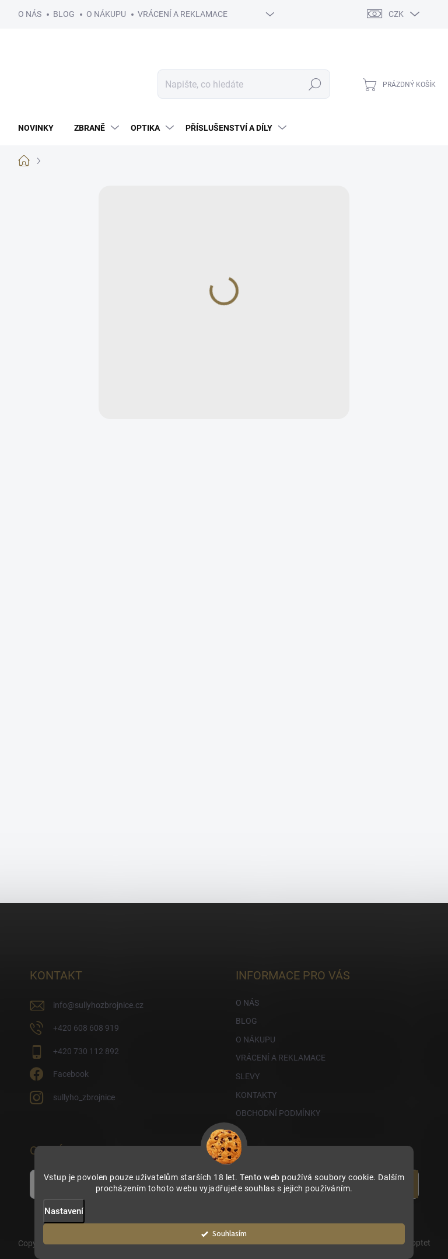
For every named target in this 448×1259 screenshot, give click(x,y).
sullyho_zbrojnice (84, 1097)
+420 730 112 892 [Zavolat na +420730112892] (86, 1051)
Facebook (71, 1074)
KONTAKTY (256, 1095)
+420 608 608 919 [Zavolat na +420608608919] (86, 1028)
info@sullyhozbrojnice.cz (98, 1005)
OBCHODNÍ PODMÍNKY (278, 1113)
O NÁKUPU (106, 14)
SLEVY (248, 1076)
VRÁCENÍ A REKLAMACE (183, 14)
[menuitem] (40, 127)
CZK (396, 14)
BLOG (64, 14)
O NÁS (29, 14)
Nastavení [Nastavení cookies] (63, 1211)
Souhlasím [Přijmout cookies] (229, 1233)
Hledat (315, 84)
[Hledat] (244, 84)
